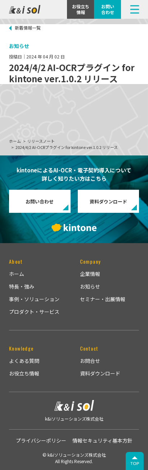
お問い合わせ (40, 201)
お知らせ (90, 286)
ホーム (16, 273)
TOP (134, 463)
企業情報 (90, 273)
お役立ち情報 (24, 373)
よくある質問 (24, 360)
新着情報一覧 (28, 28)
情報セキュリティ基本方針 (102, 440)
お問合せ (90, 360)
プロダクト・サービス (34, 311)
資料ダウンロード (108, 201)
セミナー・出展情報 (102, 299)
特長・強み (21, 286)
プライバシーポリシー (41, 440)
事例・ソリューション (34, 299)
